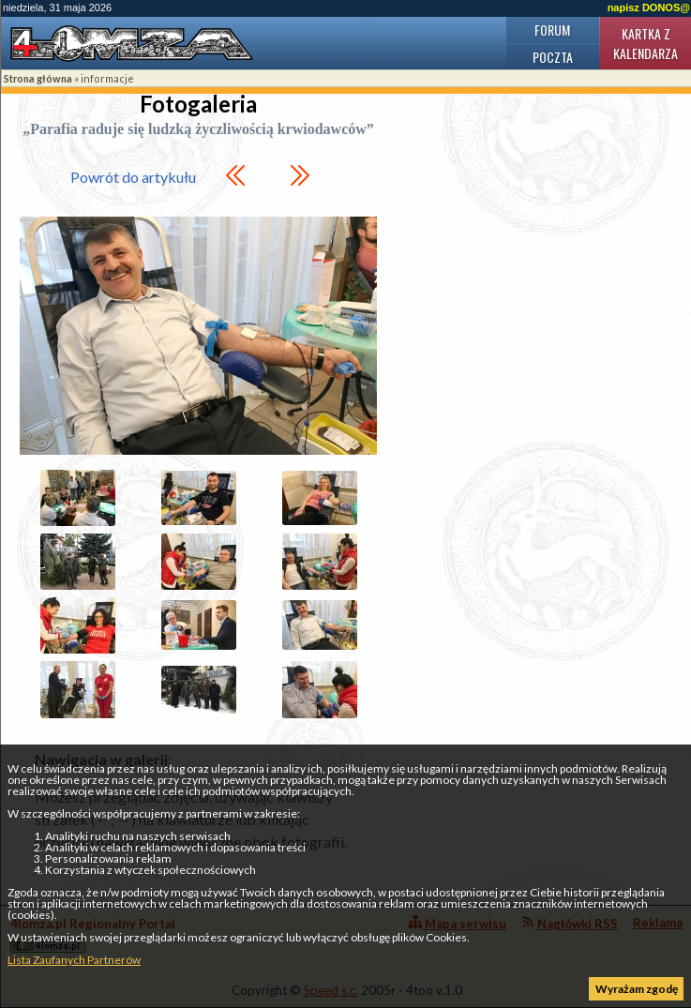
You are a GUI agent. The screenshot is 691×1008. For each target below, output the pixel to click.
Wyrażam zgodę (636, 989)
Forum (552, 29)
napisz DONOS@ (649, 7)
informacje (107, 78)
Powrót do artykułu (133, 177)
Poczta (553, 57)
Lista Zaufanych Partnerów (74, 960)
